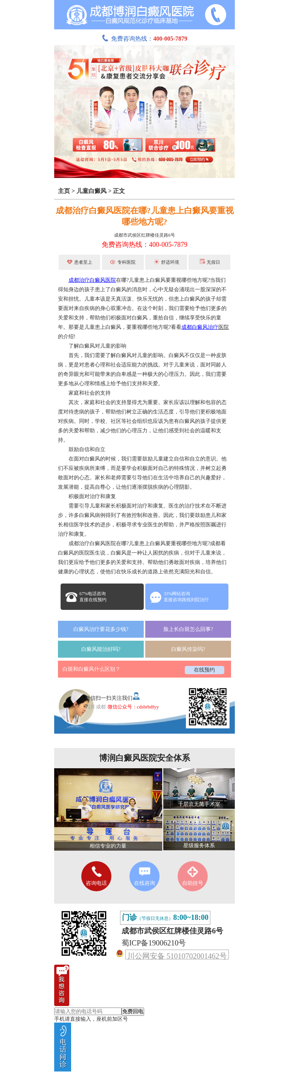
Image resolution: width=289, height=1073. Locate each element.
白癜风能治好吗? (100, 649)
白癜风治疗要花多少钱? (100, 629)
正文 (119, 191)
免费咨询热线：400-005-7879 (144, 244)
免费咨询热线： (144, 38)
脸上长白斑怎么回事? (188, 629)
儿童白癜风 (91, 191)
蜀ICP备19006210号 (154, 943)
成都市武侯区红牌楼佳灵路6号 (144, 235)
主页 (64, 191)
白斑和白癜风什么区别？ (91, 669)
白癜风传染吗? (188, 649)
